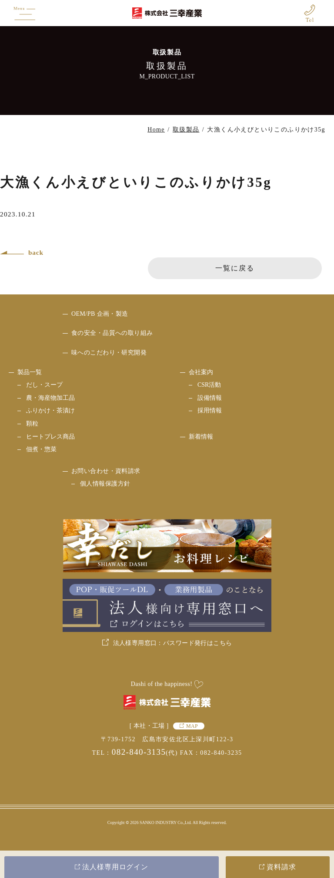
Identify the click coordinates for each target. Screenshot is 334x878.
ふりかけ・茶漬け (50, 410)
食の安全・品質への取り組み (112, 333)
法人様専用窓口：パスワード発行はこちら (172, 643)
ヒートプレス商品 (50, 436)
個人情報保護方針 (105, 483)
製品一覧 (29, 372)
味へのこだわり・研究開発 (109, 352)
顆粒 (32, 423)
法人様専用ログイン (115, 867)
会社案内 (201, 372)
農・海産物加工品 (50, 398)
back (35, 252)
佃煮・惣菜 (41, 449)
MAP (192, 726)
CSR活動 (209, 385)
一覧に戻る (234, 268)
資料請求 (281, 867)
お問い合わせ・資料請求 (105, 471)
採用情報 (209, 410)
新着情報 (201, 436)
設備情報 (209, 398)
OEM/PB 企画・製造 (99, 314)
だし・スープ (44, 385)
